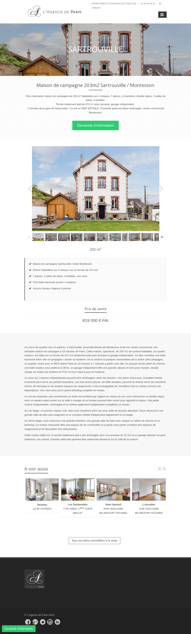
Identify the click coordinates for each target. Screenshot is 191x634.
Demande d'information (95, 125)
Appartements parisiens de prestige (114, 3)
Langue (96, 8)
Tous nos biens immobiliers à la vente (95, 540)
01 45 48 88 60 (148, 3)
